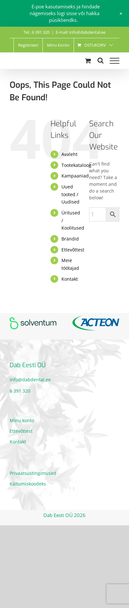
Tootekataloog (76, 165)
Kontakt (69, 279)
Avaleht (69, 154)
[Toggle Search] (100, 60)
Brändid (70, 239)
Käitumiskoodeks (28, 484)
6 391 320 (20, 391)
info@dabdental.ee (30, 380)
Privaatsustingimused (33, 473)
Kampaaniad (75, 176)
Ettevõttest (72, 250)
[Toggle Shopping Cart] (88, 60)
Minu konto (22, 420)
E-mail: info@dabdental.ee (81, 32)
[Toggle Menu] (114, 61)
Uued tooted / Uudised (70, 194)
